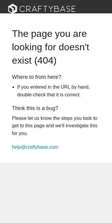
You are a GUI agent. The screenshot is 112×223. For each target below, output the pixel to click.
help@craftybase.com (35, 147)
